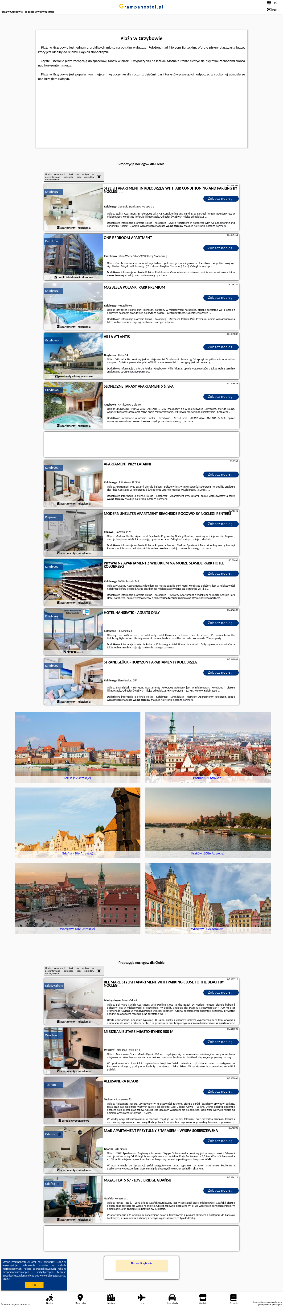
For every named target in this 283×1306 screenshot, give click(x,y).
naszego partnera (216, 226)
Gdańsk (50, 1134)
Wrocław (51, 1035)
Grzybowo (52, 340)
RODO (6, 1279)
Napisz (278, 1304)
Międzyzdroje (54, 986)
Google (61, 1262)
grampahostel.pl (141, 7)
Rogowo (50, 517)
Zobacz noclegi (221, 198)
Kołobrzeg (51, 192)
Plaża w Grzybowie (141, 1263)
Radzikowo (52, 241)
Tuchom (50, 1085)
